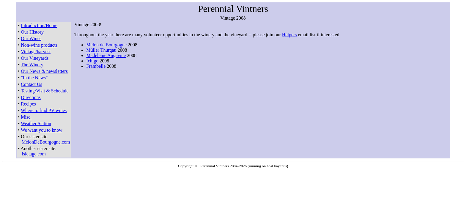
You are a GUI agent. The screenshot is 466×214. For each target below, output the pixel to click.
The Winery (32, 64)
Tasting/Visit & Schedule (45, 90)
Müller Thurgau (101, 50)
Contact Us (31, 84)
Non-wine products (39, 45)
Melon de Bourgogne (106, 44)
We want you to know (41, 130)
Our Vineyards (34, 58)
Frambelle (96, 66)
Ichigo (92, 60)
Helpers (289, 34)
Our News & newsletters (44, 71)
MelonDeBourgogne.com (46, 141)
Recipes (28, 103)
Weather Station (36, 123)
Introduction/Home (39, 25)
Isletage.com (34, 153)
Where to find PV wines (44, 110)
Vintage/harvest (36, 51)
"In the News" (34, 77)
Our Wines (31, 38)
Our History (32, 31)
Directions (31, 97)
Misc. (26, 116)
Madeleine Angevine (106, 55)
